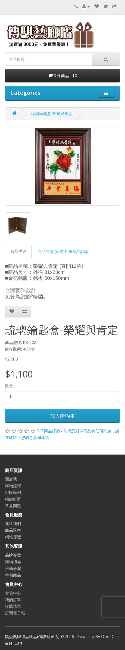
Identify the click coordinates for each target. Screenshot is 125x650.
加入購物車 (62, 415)
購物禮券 (13, 562)
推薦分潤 (13, 568)
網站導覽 (13, 537)
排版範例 (13, 492)
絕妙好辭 (13, 499)
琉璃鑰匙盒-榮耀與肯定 (51, 113)
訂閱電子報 (15, 613)
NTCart (15, 643)
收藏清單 (13, 606)
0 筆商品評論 (48, 431)
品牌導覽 (13, 555)
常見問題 (13, 505)
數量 (9, 385)
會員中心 (13, 593)
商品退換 (13, 530)
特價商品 (13, 575)
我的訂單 (13, 599)
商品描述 (18, 251)
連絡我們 (13, 523)
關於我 (11, 479)
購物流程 (13, 485)
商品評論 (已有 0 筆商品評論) (63, 251)
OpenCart (110, 636)
